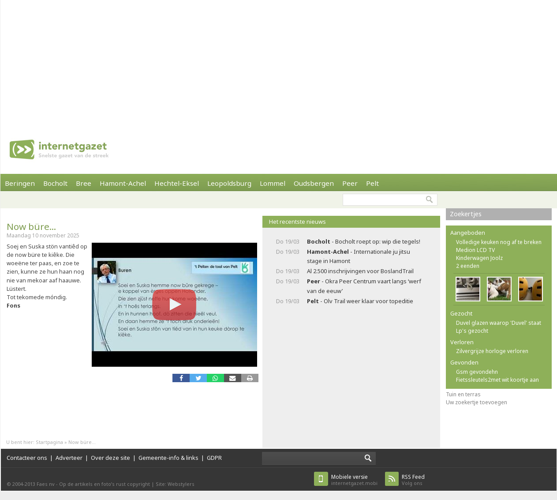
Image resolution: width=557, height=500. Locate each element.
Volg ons (413, 480)
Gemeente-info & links (168, 458)
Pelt (372, 183)
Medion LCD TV (475, 250)
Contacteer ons (27, 458)
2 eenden (467, 266)
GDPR (214, 458)
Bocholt (55, 183)
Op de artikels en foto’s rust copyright (104, 484)
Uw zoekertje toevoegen (476, 402)
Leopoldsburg (229, 183)
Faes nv (46, 484)
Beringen (20, 183)
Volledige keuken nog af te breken (499, 242)
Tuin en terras (463, 394)
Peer (350, 183)
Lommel (272, 183)
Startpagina (49, 442)
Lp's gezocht (472, 331)
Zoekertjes (466, 214)
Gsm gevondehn (477, 372)
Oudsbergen (314, 183)
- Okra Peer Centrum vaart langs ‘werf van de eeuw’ (364, 285)
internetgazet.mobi (354, 480)
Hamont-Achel (123, 183)
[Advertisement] (239, 62)
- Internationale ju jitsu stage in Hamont (358, 256)
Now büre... (31, 226)
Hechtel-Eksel (176, 183)
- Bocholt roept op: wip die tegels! (363, 241)
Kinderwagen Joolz (479, 258)
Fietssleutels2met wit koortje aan (497, 379)
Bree (83, 183)
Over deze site (110, 458)
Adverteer (69, 458)
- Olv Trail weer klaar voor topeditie (360, 301)
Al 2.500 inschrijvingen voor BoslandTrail (360, 271)
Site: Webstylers (175, 484)
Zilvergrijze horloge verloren (492, 351)
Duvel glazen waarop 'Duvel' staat (498, 323)
